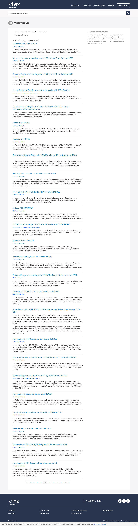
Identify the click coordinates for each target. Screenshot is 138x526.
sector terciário (21, 35)
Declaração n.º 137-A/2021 (25, 44)
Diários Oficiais (44, 513)
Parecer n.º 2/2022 (21, 123)
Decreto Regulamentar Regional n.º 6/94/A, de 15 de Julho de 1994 (43, 58)
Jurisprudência (44, 510)
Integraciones (99, 5)
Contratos (11, 513)
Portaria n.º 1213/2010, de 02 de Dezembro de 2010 (36, 291)
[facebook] (124, 501)
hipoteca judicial (93, 37)
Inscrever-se (123, 5)
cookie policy (97, 524)
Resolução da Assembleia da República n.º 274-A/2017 (37, 412)
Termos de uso (12, 520)
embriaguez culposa (115, 41)
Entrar (111, 5)
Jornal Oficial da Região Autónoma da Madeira (26, 93)
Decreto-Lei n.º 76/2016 (23, 241)
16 (61, 482)
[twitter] (120, 501)
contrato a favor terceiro (96, 39)
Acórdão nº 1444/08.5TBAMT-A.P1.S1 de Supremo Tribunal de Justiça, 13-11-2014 (46, 311)
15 (57, 482)
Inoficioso (91, 35)
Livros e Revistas (108, 510)
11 (41, 482)
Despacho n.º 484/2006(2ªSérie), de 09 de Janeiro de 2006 (40, 445)
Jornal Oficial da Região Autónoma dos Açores (26, 378)
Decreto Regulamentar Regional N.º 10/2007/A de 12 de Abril (40, 376)
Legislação (11, 510)
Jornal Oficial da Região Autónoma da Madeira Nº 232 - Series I (41, 106)
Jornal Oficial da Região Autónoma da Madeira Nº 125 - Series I (41, 90)
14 (53, 482)
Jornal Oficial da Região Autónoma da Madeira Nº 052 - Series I (41, 224)
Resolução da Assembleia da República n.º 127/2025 (36, 192)
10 (37, 482)
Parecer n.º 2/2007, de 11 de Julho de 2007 (32, 428)
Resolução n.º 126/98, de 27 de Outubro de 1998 (34, 173)
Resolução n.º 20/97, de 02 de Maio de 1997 (32, 394)
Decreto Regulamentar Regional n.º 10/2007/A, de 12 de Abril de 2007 (44, 357)
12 (45, 482)
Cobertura (86, 5)
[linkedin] (128, 501)
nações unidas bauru (115, 35)
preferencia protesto (95, 43)
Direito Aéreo (101, 35)
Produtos (75, 5)
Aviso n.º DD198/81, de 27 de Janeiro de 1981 (32, 257)
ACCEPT (104, 524)
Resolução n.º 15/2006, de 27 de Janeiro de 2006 (35, 339)
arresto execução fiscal (109, 37)
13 (49, 482)
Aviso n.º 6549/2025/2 (23, 208)
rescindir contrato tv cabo (97, 41)
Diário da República (18, 46)
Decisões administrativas (79, 510)
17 (65, 482)
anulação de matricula (115, 39)
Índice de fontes (76, 513)
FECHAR (135, 524)
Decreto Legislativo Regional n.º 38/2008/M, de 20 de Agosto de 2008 (45, 155)
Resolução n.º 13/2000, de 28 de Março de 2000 (35, 463)
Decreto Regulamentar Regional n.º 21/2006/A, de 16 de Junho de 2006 (45, 275)
